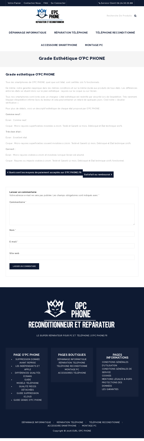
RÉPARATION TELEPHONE (72, 365)
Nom (12, 233)
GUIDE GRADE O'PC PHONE (28, 403)
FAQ (46, 3)
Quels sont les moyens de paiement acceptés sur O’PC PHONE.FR (44, 172)
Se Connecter (58, 3)
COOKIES (106, 378)
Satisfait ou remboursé (98, 174)
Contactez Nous (32, 3)
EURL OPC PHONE (81, 434)
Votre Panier (14, 3)
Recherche (135, 16)
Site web (14, 256)
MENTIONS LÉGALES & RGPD (117, 382)
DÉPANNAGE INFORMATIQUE (27, 32)
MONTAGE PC (94, 45)
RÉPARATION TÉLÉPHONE (71, 32)
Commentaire (17, 202)
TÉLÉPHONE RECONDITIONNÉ (115, 32)
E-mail (13, 244)
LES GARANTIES (110, 392)
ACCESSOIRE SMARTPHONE (59, 45)
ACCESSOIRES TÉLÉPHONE (72, 376)
